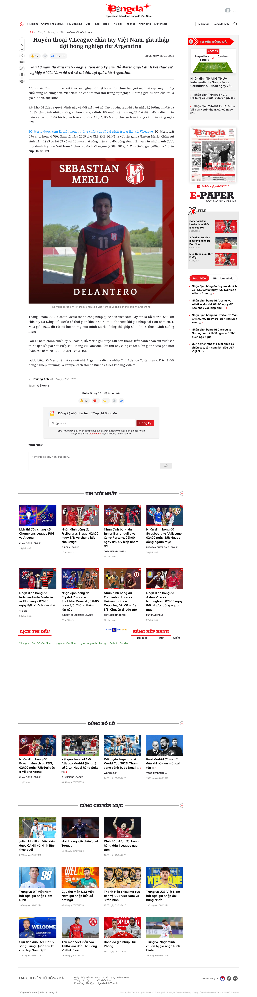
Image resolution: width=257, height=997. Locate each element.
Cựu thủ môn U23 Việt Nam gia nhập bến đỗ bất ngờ (78, 895)
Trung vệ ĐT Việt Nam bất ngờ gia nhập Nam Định (35, 895)
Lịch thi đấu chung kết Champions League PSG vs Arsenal (36, 532)
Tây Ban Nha (74, 23)
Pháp (96, 23)
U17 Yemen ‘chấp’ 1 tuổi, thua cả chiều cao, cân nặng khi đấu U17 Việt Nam (213, 347)
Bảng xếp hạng (151, 630)
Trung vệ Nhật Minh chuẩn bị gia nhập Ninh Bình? (163, 945)
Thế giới (117, 23)
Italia (106, 23)
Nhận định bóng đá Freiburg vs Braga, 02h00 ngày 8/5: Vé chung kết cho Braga (80, 534)
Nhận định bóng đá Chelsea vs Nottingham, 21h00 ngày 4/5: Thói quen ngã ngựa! (214, 333)
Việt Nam (32, 23)
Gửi (166, 465)
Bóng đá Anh (221, 23)
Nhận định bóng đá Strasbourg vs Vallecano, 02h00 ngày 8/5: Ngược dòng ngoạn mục (164, 534)
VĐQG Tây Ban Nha (156, 772)
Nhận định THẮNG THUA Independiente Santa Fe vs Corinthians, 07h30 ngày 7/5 (211, 82)
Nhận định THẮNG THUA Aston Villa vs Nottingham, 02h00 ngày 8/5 (212, 109)
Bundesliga (126, 642)
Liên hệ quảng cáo (49, 991)
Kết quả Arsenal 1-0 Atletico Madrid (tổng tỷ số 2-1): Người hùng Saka (80, 764)
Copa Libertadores (115, 550)
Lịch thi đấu (35, 630)
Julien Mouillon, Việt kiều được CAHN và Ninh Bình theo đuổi (37, 844)
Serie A (113, 642)
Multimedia (160, 23)
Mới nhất (204, 23)
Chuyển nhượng (46, 32)
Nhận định (145, 23)
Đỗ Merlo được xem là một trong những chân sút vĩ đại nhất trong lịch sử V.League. (91, 132)
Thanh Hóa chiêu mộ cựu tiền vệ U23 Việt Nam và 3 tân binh (122, 895)
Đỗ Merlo (43, 385)
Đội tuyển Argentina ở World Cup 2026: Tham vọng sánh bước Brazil (122, 762)
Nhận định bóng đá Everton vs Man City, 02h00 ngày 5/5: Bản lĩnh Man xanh (214, 318)
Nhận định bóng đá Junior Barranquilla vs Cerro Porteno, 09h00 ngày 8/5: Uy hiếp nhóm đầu (121, 536)
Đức (87, 23)
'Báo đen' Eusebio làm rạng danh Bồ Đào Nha (199, 241)
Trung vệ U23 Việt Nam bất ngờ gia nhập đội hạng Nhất (163, 895)
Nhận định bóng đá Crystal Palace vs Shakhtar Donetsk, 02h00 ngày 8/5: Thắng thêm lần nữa (80, 600)
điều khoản (95, 432)
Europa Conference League (161, 546)
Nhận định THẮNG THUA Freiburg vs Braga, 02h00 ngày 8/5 (212, 96)
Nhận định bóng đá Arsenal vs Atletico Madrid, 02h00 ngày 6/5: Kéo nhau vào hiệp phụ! (213, 304)
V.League (24, 642)
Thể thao (130, 23)
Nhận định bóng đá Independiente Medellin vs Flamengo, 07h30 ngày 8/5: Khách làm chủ (37, 598)
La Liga (103, 642)
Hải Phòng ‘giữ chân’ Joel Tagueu (80, 842)
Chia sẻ (60, 56)
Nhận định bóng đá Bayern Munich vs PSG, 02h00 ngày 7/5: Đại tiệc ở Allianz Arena (37, 764)
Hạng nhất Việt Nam (65, 642)
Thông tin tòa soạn (27, 991)
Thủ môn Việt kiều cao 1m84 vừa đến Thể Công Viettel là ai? (79, 945)
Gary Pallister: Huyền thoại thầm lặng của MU (199, 224)
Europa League (70, 546)
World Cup (110, 772)
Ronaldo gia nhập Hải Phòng (120, 943)
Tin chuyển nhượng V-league (77, 32)
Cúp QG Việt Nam (41, 642)
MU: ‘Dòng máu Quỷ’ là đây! (201, 255)
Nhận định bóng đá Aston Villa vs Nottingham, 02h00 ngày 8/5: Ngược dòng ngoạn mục (164, 600)
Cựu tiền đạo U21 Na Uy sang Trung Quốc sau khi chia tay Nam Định (37, 945)
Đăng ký (145, 422)
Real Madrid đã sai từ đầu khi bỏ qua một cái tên (163, 762)
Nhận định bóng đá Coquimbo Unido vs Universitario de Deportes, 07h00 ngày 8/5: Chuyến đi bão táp (120, 600)
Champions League (52, 23)
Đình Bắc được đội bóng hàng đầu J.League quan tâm (121, 844)
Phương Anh (41, 379)
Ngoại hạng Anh (88, 642)
